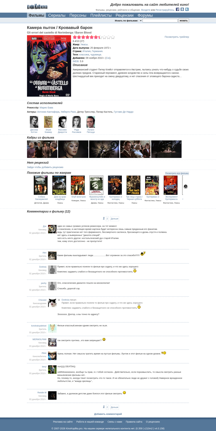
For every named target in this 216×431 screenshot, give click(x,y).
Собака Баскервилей (41, 198)
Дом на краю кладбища (60, 198)
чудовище (95, 54)
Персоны (78, 15)
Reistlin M (41, 392)
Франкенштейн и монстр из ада (97, 198)
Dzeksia (42, 267)
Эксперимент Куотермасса (171, 198)
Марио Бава (46, 107)
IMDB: (76, 61)
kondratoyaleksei (38, 326)
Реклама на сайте (63, 421)
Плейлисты (101, 15)
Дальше (114, 219)
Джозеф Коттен (34, 131)
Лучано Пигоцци (91, 131)
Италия (87, 51)
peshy (43, 283)
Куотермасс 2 (153, 197)
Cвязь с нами (114, 421)
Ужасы (84, 44)
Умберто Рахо (68, 111)
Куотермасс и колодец (116, 198)
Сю (108, 58)
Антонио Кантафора (48, 111)
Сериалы (56, 15)
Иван (44, 353)
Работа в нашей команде (90, 421)
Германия (97, 51)
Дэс (44, 226)
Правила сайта (134, 421)
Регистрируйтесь (165, 10)
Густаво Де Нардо (123, 111)
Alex (44, 253)
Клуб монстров (79, 197)
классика (84, 54)
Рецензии (124, 15)
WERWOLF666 (39, 339)
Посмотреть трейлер (177, 36)
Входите (145, 10)
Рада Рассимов (76, 131)
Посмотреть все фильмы (177, 173)
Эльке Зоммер (48, 131)
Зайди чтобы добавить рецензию (45, 167)
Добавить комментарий (108, 414)
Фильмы (36, 15)
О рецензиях (153, 421)
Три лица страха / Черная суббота (134, 198)
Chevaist (42, 300)
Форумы (145, 15)
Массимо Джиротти (62, 131)
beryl (44, 367)
